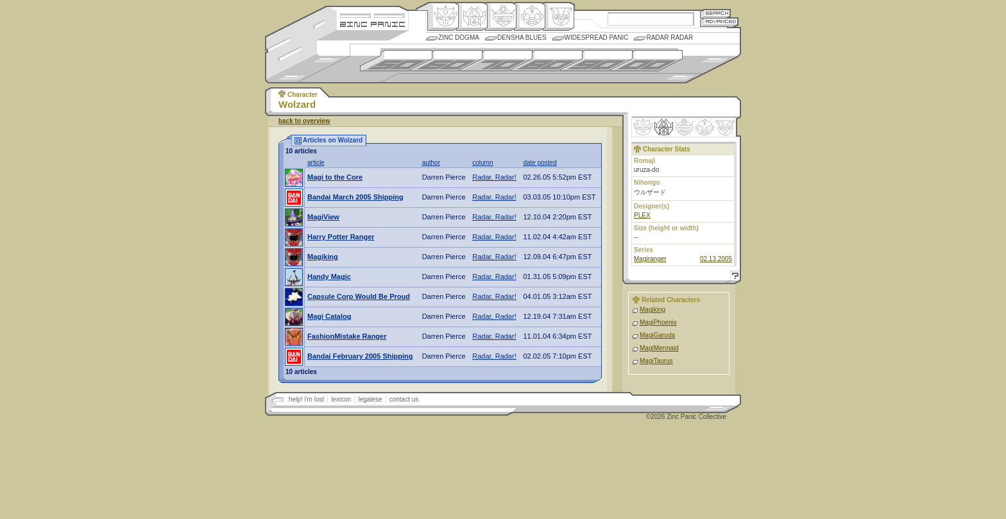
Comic (558, 16)
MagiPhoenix (658, 322)
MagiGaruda (657, 335)
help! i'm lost (306, 399)
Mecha (501, 16)
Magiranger (650, 258)
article (316, 162)
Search (715, 13)
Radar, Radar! (494, 177)
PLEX (642, 215)
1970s (496, 61)
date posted (539, 162)
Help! (733, 277)
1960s (446, 61)
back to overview (304, 120)
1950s (396, 61)
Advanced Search (719, 22)
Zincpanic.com (372, 23)
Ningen (530, 16)
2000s (646, 61)
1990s (596, 61)
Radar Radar (669, 37)
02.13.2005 (716, 258)
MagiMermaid (659, 348)
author (431, 162)
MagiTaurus (656, 360)
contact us (404, 399)
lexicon (341, 399)
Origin (443, 16)
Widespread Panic (597, 37)
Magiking (652, 309)
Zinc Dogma (458, 37)
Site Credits (372, 14)
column (482, 162)
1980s (546, 61)
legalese (370, 399)
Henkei (472, 16)
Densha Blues (522, 37)
